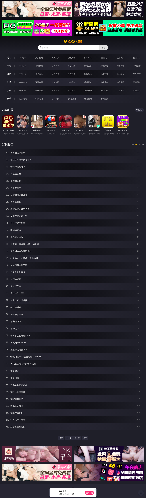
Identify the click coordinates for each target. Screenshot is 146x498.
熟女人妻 (88, 66)
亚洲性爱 (23, 74)
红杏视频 (88, 98)
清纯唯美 (104, 82)
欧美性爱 (71, 74)
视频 (9, 65)
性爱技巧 (137, 90)
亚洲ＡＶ (23, 66)
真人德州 (39, 57)
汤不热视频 (71, 98)
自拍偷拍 (39, 66)
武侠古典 (71, 90)
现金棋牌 (120, 57)
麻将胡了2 (88, 57)
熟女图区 (120, 82)
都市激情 (23, 90)
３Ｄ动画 (71, 66)
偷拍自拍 (39, 74)
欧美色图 (55, 82)
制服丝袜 (88, 74)
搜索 (103, 47)
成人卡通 (55, 74)
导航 (9, 98)
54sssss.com (73, 41)
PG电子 (23, 57)
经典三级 (104, 74)
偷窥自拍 (23, 82)
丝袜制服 (104, 66)
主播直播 (120, 66)
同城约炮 (23, 98)
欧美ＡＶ (55, 66)
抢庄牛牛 (137, 57)
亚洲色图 (39, 82)
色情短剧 (104, 98)
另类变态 (137, 74)
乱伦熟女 (120, 74)
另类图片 (137, 82)
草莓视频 (55, 98)
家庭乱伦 (39, 90)
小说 (9, 90)
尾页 (85, 438)
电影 (9, 74)
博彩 (9, 57)
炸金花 (104, 57)
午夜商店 (39, 98)
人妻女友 (55, 90)
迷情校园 (88, 90)
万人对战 (55, 57)
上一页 (68, 438)
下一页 (77, 438)
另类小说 (104, 90)
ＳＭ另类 (137, 66)
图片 (9, 82)
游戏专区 (71, 57)
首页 (61, 438)
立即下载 (89, 493)
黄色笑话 (120, 90)
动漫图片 (71, 82)
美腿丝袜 (88, 82)
